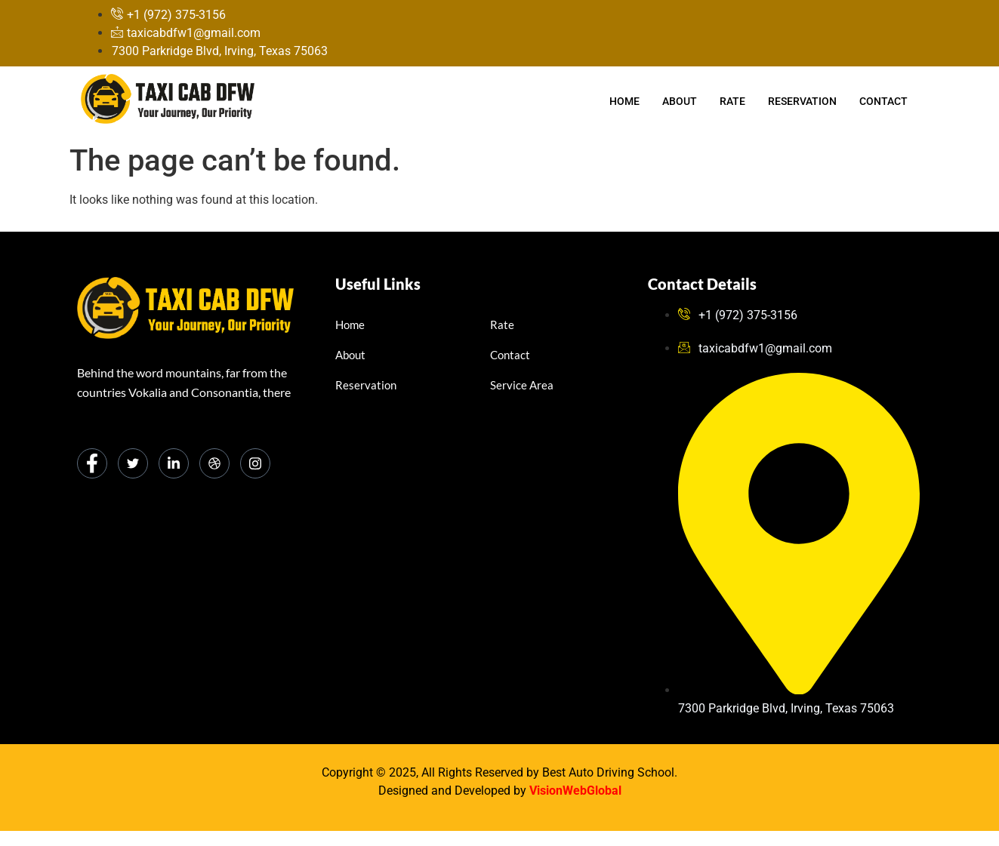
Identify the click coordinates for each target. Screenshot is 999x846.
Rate (732, 101)
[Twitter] (133, 463)
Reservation (802, 101)
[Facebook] (92, 463)
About (679, 101)
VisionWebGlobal (575, 790)
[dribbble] (214, 463)
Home (624, 101)
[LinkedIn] (174, 463)
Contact (883, 101)
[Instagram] (255, 463)
